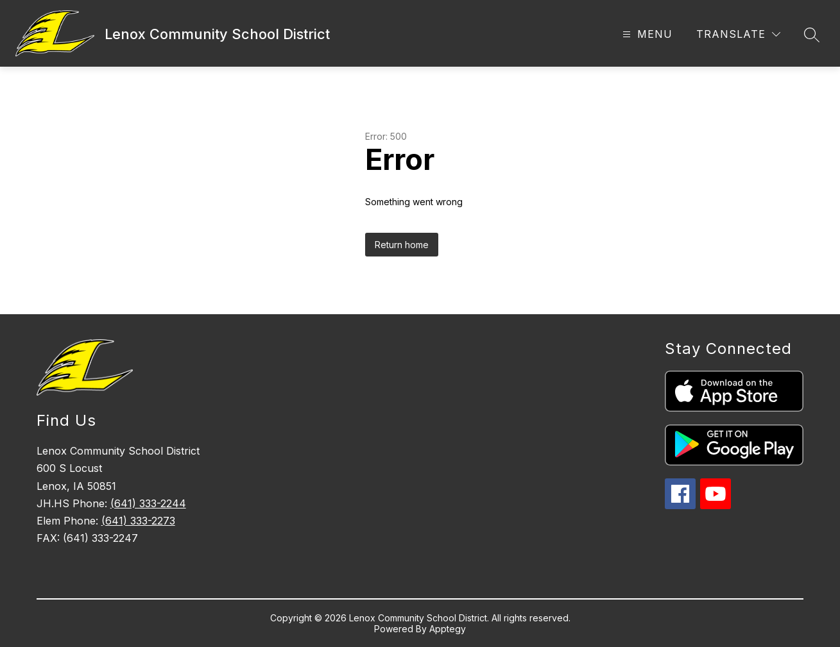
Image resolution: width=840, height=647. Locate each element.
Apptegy (447, 628)
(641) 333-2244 (148, 503)
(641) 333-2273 (138, 520)
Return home (402, 244)
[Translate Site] (738, 34)
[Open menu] (646, 34)
